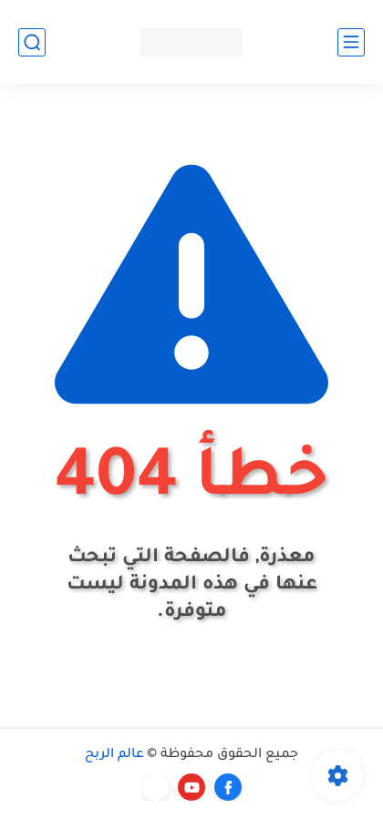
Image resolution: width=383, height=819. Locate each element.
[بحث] (32, 42)
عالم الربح (114, 755)
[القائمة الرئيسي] (351, 42)
